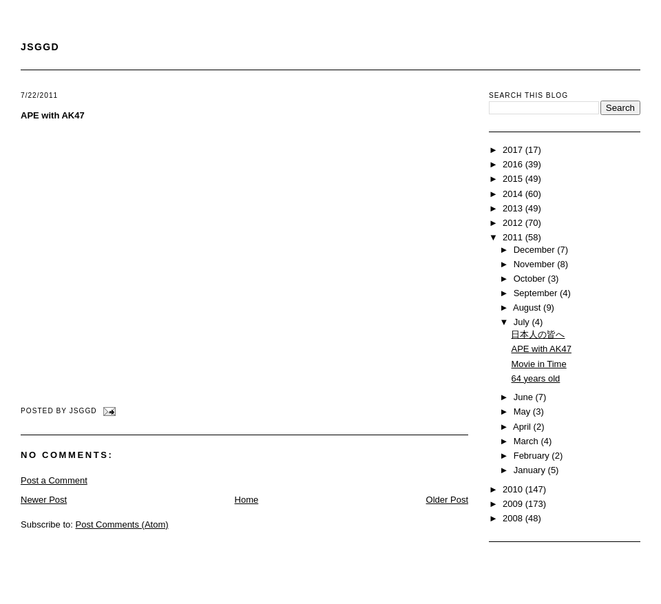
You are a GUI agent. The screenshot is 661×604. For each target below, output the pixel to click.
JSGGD (40, 46)
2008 (514, 518)
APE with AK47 (53, 115)
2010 (514, 489)
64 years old (535, 378)
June (525, 397)
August (528, 307)
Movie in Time (538, 364)
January (531, 470)
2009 (514, 504)
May (523, 411)
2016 (514, 164)
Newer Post (44, 499)
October (531, 278)
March (527, 441)
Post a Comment (54, 480)
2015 (514, 179)
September (537, 293)
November (536, 264)
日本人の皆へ (538, 334)
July (523, 322)
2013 (514, 208)
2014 (514, 194)
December (536, 249)
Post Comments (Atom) (122, 524)
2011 (514, 237)
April (523, 426)
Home (247, 499)
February (533, 455)
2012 (514, 223)
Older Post (447, 499)
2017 (514, 150)
